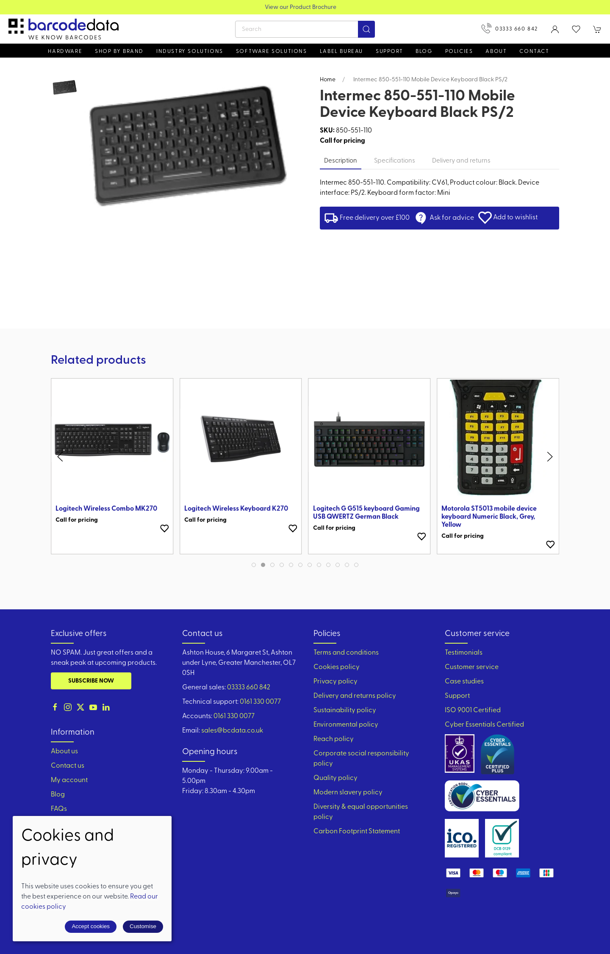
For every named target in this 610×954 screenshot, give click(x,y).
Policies (459, 51)
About (496, 51)
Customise (143, 926)
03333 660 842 (509, 28)
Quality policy (335, 778)
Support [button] (389, 51)
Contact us (67, 766)
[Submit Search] (366, 29)
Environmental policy (345, 725)
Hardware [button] (65, 51)
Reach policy (333, 739)
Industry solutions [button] (189, 51)
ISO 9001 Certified (473, 710)
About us (64, 751)
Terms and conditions (346, 653)
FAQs (59, 809)
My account (69, 780)
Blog (424, 51)
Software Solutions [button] (271, 51)
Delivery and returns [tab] (461, 161)
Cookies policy (336, 667)
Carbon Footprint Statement (356, 831)
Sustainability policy (344, 710)
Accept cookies (91, 926)
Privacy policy (335, 681)
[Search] (305, 29)
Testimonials (463, 653)
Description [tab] (340, 161)
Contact (534, 51)
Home (328, 80)
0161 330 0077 (260, 702)
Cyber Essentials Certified (484, 725)
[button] (576, 29)
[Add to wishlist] (164, 528)
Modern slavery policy (348, 792)
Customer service (472, 667)
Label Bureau (341, 51)
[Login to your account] (555, 29)
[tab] (254, 565)
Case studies (464, 681)
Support (457, 696)
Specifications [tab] (394, 161)
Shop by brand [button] (119, 51)
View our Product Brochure (305, 7)
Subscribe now (91, 681)
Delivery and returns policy (354, 696)
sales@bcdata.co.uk (232, 730)
